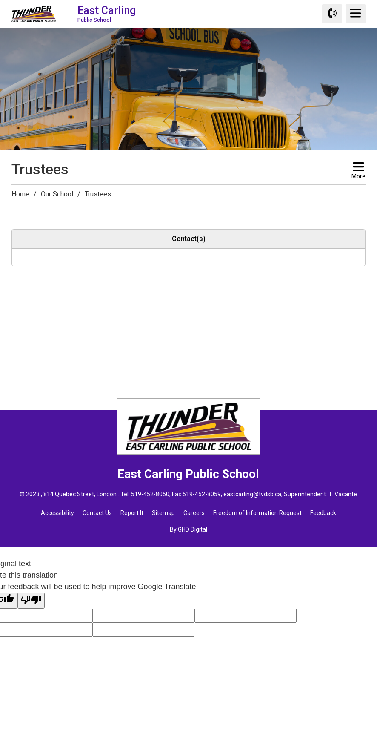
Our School (57, 194)
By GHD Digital (188, 529)
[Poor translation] (31, 601)
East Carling (106, 13)
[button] (16, 211)
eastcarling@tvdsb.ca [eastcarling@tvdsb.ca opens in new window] (252, 494)
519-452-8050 (150, 494)
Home (20, 194)
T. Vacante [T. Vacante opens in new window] (342, 494)
